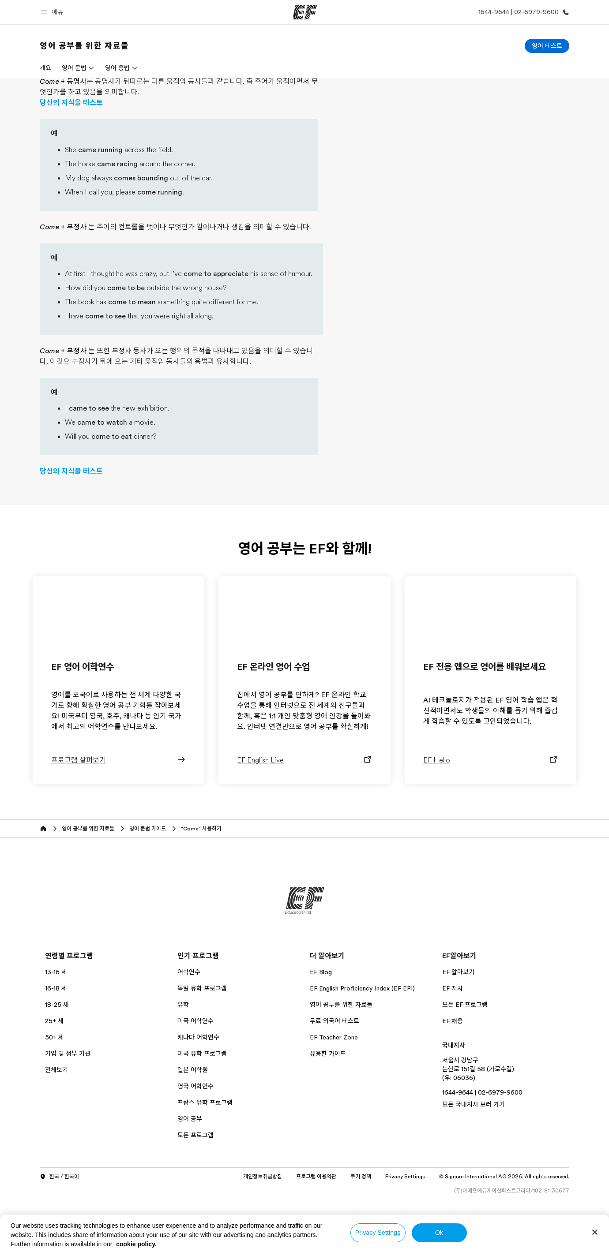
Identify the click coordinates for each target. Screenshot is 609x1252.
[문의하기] (522, 12)
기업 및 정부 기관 (67, 1106)
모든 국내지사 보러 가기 (473, 1156)
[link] (84, 46)
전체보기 (56, 1122)
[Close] (595, 1232)
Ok (439, 1232)
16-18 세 (56, 1040)
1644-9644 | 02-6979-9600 (482, 1144)
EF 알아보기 (458, 1024)
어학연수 (188, 1024)
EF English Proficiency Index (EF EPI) (362, 1040)
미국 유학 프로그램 (202, 1106)
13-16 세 (56, 1024)
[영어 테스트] (547, 46)
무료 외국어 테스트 (334, 1073)
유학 (183, 1057)
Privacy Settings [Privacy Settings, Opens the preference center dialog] (378, 1232)
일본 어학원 (192, 1122)
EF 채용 (452, 1073)
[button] (53, 12)
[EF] (305, 12)
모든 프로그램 (195, 1187)
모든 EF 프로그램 (465, 1057)
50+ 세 (54, 1089)
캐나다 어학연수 (198, 1089)
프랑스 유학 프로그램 (205, 1155)
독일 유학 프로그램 (202, 1040)
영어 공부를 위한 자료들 (341, 1057)
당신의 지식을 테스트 (71, 155)
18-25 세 (57, 1057)
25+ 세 (54, 1073)
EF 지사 (452, 1040)
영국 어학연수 (195, 1138)
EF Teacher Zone (334, 1089)
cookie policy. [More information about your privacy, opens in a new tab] (136, 1244)
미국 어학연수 (195, 1073)
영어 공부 (189, 1171)
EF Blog (321, 1024)
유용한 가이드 (328, 1106)
